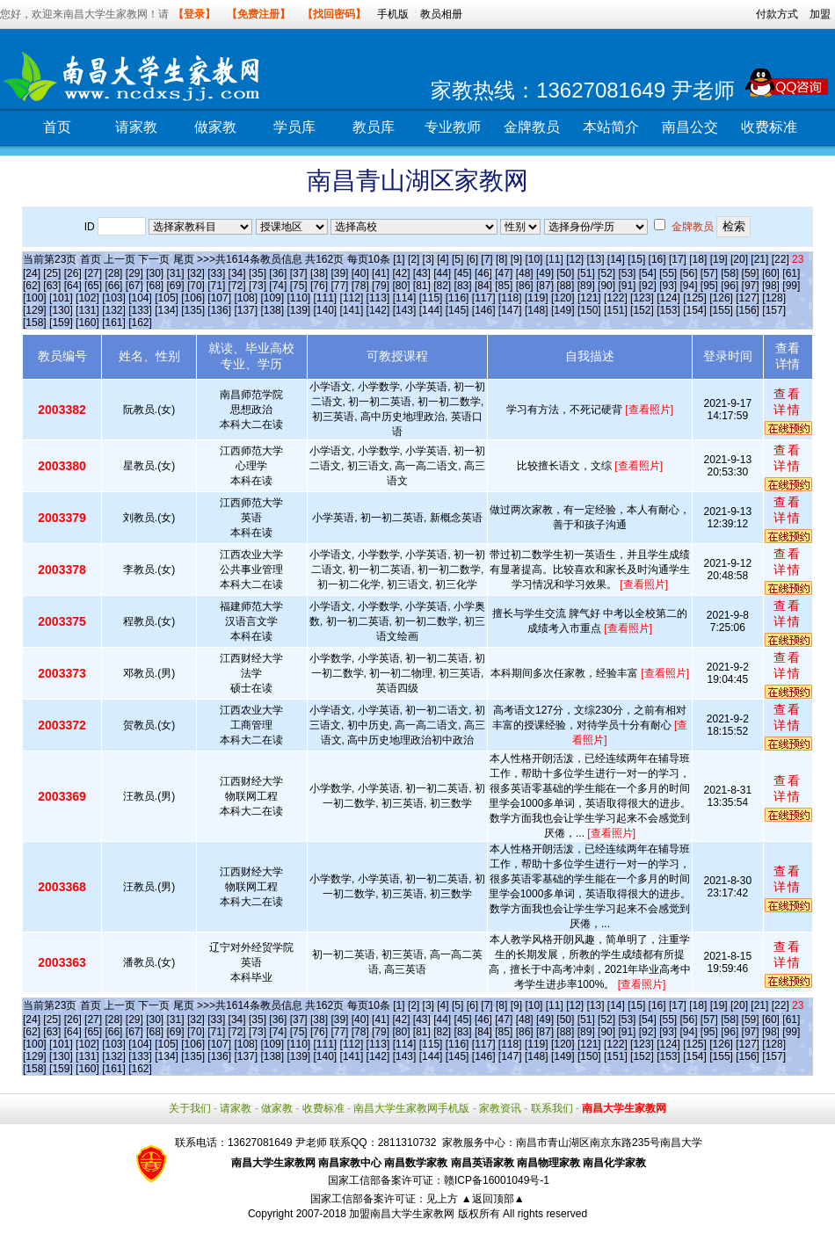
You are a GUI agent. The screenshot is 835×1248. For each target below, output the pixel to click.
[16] (657, 259)
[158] (35, 322)
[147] (510, 310)
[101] (61, 298)
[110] (298, 298)
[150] (589, 310)
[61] (791, 273)
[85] (503, 285)
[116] (457, 298)
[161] (114, 322)
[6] (472, 259)
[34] (237, 273)
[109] (272, 298)
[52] (606, 273)
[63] (52, 285)
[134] (166, 310)
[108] (246, 298)
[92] (648, 285)
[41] (380, 273)
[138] (272, 310)
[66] (113, 285)
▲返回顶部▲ (493, 1199)
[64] (73, 285)
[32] (196, 273)
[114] (405, 298)
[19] (719, 259)
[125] (695, 298)
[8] (501, 259)
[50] (565, 273)
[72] (237, 285)
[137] (246, 310)
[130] (61, 310)
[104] (140, 298)
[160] (87, 322)
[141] (352, 310)
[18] (698, 259)
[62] (31, 285)
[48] (525, 273)
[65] (93, 285)
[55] (668, 273)
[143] (405, 310)
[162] (140, 322)
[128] (774, 298)
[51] (586, 273)
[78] (360, 285)
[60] (771, 273)
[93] (668, 285)
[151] (616, 310)
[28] (113, 273)
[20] (739, 259)
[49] (545, 273)
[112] (352, 298)
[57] (709, 273)
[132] (114, 310)
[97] (750, 285)
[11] (554, 259)
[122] (616, 298)
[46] (483, 273)
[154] (695, 310)
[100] (35, 298)
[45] (463, 273)
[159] (61, 322)
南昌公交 (690, 127)
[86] (525, 285)
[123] (642, 298)
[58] (729, 273)
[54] (648, 273)
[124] (668, 298)
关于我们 (190, 1108)
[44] (442, 273)
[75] (299, 285)
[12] (575, 259)
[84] (483, 285)
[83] (463, 285)
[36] (278, 273)
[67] (134, 285)
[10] (533, 259)
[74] (278, 285)
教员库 (373, 127)
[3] (428, 259)
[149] (563, 310)
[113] (378, 298)
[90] (606, 285)
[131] (87, 310)
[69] (176, 285)
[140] (326, 310)
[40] (360, 273)
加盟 (820, 14)
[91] (626, 285)
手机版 (393, 14)
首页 (57, 127)
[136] (219, 310)
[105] (166, 298)
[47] (503, 273)
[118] (510, 298)
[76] (319, 285)
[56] (689, 273)
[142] (378, 310)
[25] (52, 273)
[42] (401, 273)
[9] (516, 259)
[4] (442, 259)
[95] (709, 285)
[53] (626, 273)
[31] (176, 273)
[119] (536, 298)
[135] (193, 310)
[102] (87, 298)
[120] (563, 298)
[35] (257, 273)
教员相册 (441, 14)
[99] (791, 285)
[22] (780, 259)
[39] (339, 273)
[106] (193, 298)
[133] (140, 310)
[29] (134, 273)
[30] (154, 273)
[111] (326, 298)
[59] (750, 273)
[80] (401, 285)
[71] (216, 285)
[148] (536, 310)
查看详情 (787, 402)
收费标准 (769, 127)
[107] (219, 298)
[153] (668, 310)
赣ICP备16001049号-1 (496, 1180)
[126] (721, 298)
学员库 (294, 127)
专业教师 (453, 127)
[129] (35, 310)
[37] (299, 273)
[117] (484, 298)
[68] (154, 285)
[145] (457, 310)
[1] (398, 259)
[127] (747, 298)
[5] (457, 259)
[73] (257, 285)
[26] (73, 273)
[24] (31, 273)
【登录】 (194, 14)
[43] (422, 273)
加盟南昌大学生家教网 (401, 1214)
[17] (677, 259)
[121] (589, 298)
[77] (339, 285)
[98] (771, 285)
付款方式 (777, 14)
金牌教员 (532, 127)
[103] (114, 298)
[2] (413, 259)
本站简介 (611, 127)
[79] (380, 285)
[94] (689, 285)
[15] (636, 259)
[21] (759, 259)
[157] (774, 310)
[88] (565, 285)
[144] (431, 310)
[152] (642, 310)
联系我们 (552, 1108)
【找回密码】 (334, 14)
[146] (484, 310)
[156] (747, 310)
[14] (616, 259)
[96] (729, 285)
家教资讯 (500, 1108)
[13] (595, 259)
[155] (721, 310)
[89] (586, 285)
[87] (545, 285)
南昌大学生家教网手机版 (411, 1108)
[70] (196, 285)
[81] (422, 285)
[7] (486, 259)
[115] (431, 298)
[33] (216, 273)
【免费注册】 (258, 14)
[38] (319, 273)
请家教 (136, 127)
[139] (298, 310)
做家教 (215, 127)
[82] (442, 285)
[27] (93, 273)
